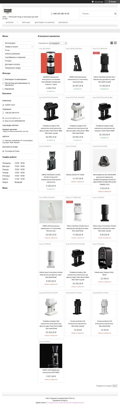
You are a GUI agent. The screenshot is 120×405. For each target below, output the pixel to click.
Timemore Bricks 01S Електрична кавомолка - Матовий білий (104, 323)
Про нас (26, 22)
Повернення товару (13, 68)
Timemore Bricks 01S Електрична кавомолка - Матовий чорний (77, 323)
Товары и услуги (11, 47)
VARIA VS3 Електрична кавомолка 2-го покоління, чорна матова (78, 79)
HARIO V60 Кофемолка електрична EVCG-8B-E (50, 371)
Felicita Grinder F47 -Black (75, 175)
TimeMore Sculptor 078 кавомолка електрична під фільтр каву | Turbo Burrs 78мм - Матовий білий (77, 129)
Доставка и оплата (12, 64)
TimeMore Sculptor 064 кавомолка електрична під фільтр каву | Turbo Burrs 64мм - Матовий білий (51, 324)
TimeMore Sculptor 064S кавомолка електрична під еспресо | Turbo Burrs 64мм (104, 128)
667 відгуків (99, 2)
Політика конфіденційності (75, 403)
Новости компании (12, 54)
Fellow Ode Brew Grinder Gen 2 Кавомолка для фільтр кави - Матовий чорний (104, 79)
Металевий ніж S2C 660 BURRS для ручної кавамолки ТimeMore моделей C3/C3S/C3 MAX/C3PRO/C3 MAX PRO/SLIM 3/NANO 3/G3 (104, 179)
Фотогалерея (10, 43)
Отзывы (8, 61)
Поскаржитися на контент (55, 403)
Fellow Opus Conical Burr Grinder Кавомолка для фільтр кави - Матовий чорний (104, 228)
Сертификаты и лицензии (15, 57)
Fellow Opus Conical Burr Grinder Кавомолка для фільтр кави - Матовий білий (51, 274)
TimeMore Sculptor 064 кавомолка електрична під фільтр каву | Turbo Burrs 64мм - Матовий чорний (77, 276)
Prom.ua (72, 398)
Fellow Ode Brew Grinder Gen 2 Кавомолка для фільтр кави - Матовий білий (78, 228)
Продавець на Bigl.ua (60, 400)
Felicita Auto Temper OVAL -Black (104, 273)
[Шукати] (115, 14)
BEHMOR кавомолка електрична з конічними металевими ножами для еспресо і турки (51, 80)
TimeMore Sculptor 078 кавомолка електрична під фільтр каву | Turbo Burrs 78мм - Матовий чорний (51, 129)
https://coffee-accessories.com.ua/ (15, 131)
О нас (7, 50)
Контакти (63, 22)
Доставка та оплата (44, 22)
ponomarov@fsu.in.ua (12, 118)
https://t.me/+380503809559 (15, 121)
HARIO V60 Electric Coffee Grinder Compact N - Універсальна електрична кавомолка (51, 178)
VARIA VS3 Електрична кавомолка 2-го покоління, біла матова (51, 228)
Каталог (10, 22)
